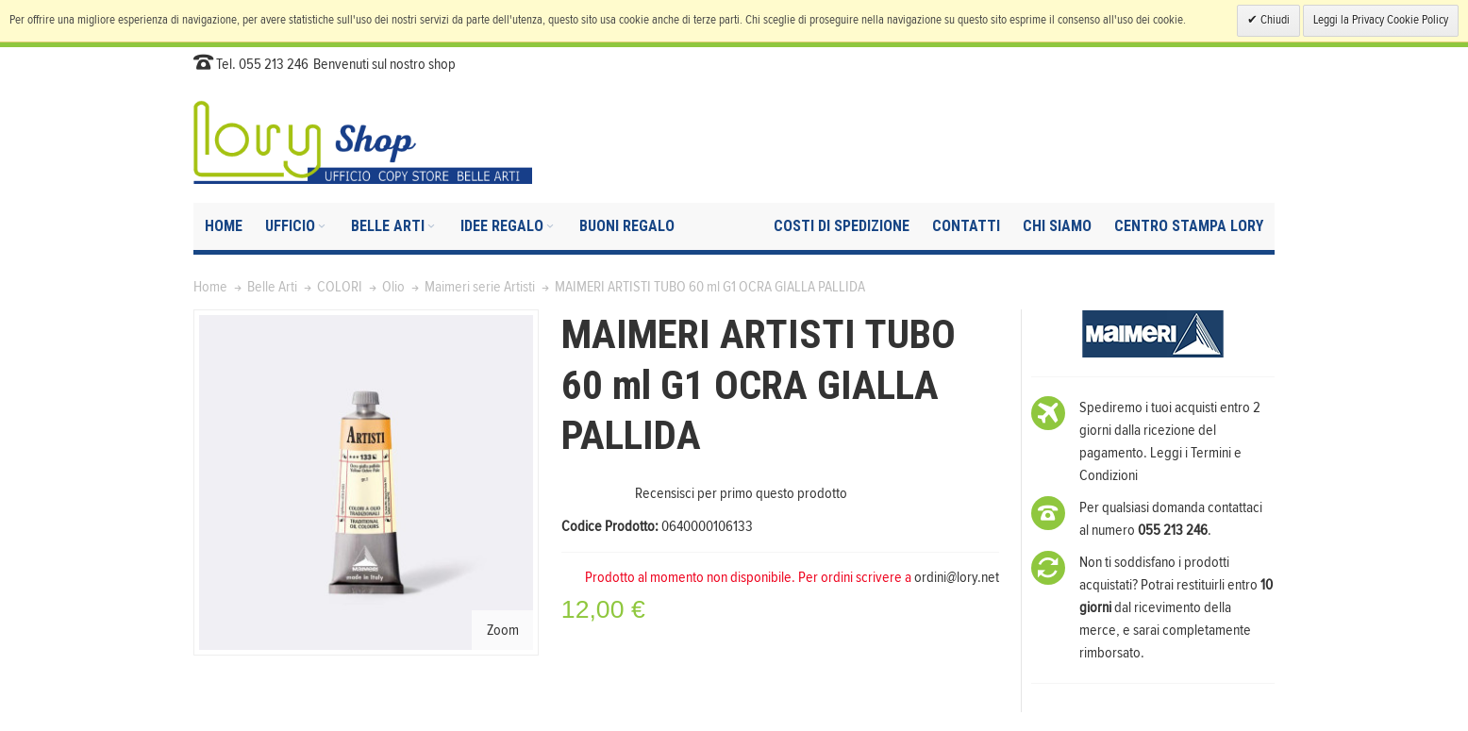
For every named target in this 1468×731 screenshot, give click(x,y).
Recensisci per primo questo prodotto (741, 493)
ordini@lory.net (956, 577)
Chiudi (1274, 20)
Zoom (503, 630)
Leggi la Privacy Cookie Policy (1380, 20)
